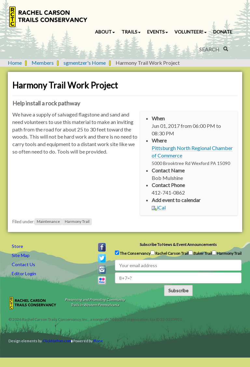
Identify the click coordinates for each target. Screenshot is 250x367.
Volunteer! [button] (190, 31)
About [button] (105, 31)
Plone (98, 341)
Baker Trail (200, 253)
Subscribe (178, 290)
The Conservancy (132, 253)
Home (15, 63)
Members (43, 63)
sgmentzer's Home (84, 63)
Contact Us (23, 264)
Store (17, 246)
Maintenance (48, 221)
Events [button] (157, 31)
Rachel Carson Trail (169, 253)
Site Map (21, 255)
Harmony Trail (77, 221)
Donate (222, 31)
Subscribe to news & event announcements (178, 244)
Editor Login (24, 273)
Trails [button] (131, 31)
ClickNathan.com (57, 341)
